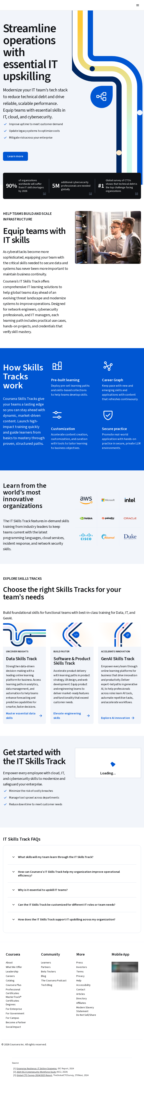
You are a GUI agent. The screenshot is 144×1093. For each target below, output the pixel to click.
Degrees (11, 1004)
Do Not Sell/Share (86, 1015)
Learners (46, 963)
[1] (44, 194)
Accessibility (83, 985)
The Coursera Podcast (53, 981)
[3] (136, 194)
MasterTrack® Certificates (13, 999)
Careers (10, 976)
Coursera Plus (13, 985)
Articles (80, 994)
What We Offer (14, 967)
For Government (15, 1013)
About (9, 963)
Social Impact (13, 1027)
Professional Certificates (13, 991)
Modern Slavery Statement (85, 1009)
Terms (80, 972)
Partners (46, 967)
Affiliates (81, 1003)
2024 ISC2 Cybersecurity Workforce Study (36, 1071)
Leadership (12, 972)
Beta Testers (48, 972)
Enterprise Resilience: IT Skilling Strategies (36, 1068)
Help (78, 981)
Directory (81, 998)
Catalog (10, 981)
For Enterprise (14, 1009)
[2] (90, 194)
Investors (81, 967)
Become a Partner (16, 1022)
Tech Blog (46, 985)
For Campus (12, 1018)
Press (79, 963)
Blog (43, 976)
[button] (137, 5)
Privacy (80, 976)
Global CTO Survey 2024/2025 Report (34, 1075)
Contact (80, 989)
